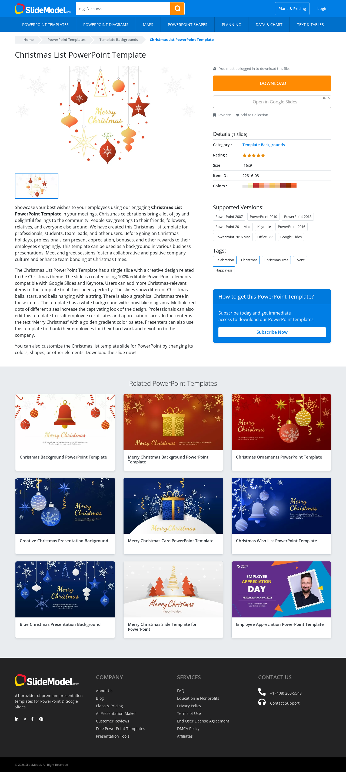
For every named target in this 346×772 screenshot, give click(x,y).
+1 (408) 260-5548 (286, 693)
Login (322, 8)
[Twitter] (25, 719)
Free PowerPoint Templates (120, 728)
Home (29, 39)
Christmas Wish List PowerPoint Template (276, 540)
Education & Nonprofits (198, 698)
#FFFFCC (250, 185)
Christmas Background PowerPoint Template (63, 457)
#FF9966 (261, 185)
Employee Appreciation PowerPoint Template (280, 624)
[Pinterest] (41, 719)
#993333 (283, 185)
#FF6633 (294, 185)
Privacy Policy (189, 705)
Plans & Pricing (292, 8)
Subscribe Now (272, 332)
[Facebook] (33, 719)
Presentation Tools (112, 736)
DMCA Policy (188, 728)
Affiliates (185, 736)
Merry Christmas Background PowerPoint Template (168, 459)
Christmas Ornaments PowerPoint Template (279, 457)
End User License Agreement (203, 721)
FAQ (180, 690)
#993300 (288, 185)
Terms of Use (189, 713)
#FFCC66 (272, 185)
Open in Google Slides (291, 100)
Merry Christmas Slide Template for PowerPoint (162, 626)
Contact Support (285, 703)
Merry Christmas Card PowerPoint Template (171, 540)
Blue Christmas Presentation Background (60, 624)
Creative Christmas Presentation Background (64, 540)
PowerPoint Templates (66, 39)
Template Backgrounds (118, 39)
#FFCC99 (277, 185)
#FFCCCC (267, 185)
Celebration (224, 259)
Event (300, 259)
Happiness (223, 270)
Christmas (249, 259)
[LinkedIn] (17, 719)
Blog (100, 698)
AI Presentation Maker (116, 713)
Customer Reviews (112, 721)
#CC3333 (256, 185)
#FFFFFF (245, 185)
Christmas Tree (276, 259)
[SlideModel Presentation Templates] (43, 8)
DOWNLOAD (273, 83)
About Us (104, 690)
